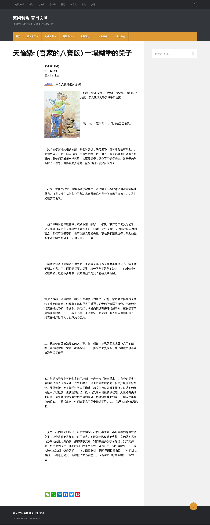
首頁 (18, 36)
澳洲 (93, 4)
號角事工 (31, 36)
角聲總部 (19, 4)
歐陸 (84, 4)
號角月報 (102, 36)
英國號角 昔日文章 (31, 17)
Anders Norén (32, 519)
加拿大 (73, 4)
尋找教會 (120, 36)
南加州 (52, 4)
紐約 (31, 4)
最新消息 (85, 36)
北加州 (41, 4)
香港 (63, 4)
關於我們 (67, 36)
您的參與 (49, 36)
